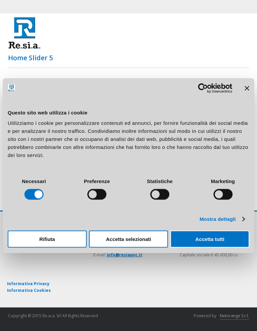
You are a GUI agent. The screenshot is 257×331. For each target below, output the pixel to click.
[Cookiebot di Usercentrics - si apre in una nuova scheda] (203, 88)
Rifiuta (47, 239)
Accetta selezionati (128, 239)
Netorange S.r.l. (234, 316)
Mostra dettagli (217, 219)
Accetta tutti (210, 239)
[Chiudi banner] (247, 88)
